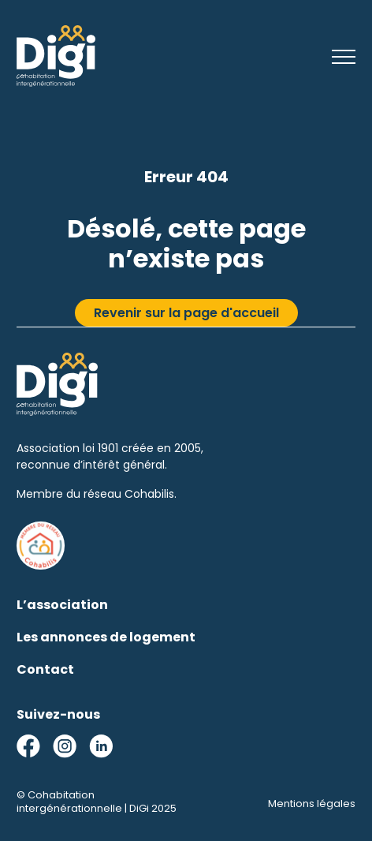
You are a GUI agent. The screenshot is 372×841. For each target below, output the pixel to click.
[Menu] (343, 59)
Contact (45, 669)
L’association (62, 605)
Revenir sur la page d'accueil (186, 313)
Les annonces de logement (106, 637)
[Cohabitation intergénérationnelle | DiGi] (56, 82)
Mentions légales (311, 803)
